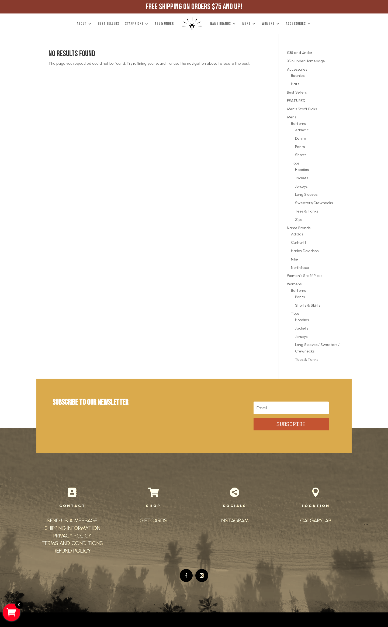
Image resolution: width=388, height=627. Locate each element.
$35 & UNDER (164, 23)
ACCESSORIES (296, 23)
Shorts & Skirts (307, 305)
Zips (298, 219)
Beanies (297, 75)
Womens (294, 284)
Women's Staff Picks (304, 275)
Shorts (300, 155)
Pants (300, 147)
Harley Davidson (305, 251)
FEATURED (296, 100)
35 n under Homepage (306, 61)
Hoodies (302, 169)
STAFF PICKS (134, 23)
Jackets (301, 178)
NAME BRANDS (220, 23)
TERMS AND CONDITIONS (72, 543)
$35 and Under (299, 52)
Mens (291, 117)
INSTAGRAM (235, 520)
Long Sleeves (306, 194)
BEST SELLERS (108, 23)
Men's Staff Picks (302, 109)
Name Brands (298, 228)
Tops (295, 163)
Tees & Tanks (306, 211)
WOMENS (268, 23)
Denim (300, 138)
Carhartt (298, 242)
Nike (294, 259)
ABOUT (81, 23)
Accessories (297, 69)
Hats (295, 84)
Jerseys (301, 186)
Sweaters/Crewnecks (314, 203)
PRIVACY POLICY (72, 535)
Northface (300, 267)
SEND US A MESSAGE (72, 520)
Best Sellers (297, 92)
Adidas (297, 234)
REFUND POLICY (72, 550)
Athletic (302, 130)
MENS (246, 23)
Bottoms (298, 123)
